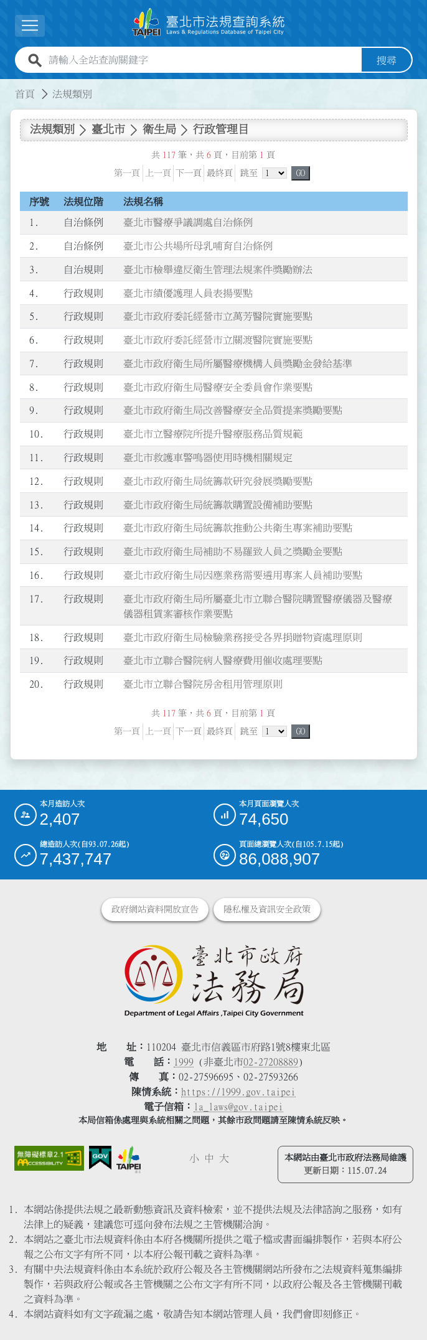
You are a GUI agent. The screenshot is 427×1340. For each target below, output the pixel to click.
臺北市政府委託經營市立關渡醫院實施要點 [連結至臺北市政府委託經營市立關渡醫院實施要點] (217, 340)
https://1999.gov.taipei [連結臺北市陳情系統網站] (238, 1092)
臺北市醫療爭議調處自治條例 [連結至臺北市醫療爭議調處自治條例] (188, 222)
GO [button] (300, 172)
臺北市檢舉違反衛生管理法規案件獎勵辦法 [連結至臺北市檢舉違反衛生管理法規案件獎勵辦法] (217, 269)
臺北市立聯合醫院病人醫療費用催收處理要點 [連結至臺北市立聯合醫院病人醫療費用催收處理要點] (222, 660)
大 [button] (224, 1158)
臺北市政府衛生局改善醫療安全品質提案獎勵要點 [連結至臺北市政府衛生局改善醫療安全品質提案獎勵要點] (232, 410)
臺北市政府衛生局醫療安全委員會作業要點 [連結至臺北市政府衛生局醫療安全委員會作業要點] (217, 386)
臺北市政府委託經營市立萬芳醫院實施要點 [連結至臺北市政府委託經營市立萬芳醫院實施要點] (217, 316)
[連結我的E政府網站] (100, 1158)
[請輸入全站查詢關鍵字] (203, 60)
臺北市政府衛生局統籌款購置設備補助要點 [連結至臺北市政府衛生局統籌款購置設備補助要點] (217, 504)
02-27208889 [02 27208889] (270, 1062)
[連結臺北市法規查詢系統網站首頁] (208, 23)
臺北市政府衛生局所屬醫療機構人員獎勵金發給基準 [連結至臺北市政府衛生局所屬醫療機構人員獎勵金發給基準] (237, 363)
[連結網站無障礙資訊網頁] (49, 1158)
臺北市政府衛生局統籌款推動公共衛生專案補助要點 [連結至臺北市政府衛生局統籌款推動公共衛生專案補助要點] (237, 528)
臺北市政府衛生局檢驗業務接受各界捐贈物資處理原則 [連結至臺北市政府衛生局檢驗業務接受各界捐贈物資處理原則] (242, 637)
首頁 (25, 93)
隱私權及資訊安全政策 (267, 909)
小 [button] (194, 1158)
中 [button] (209, 1158)
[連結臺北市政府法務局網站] (213, 980)
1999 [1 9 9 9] (184, 1062)
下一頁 (189, 172)
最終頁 (220, 172)
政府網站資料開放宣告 (155, 909)
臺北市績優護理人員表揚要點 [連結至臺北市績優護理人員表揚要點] (188, 293)
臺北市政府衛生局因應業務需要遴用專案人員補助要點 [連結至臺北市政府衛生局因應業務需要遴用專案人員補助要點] (242, 574)
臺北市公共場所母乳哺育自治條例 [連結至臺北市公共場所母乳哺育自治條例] (198, 245)
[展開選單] (30, 26)
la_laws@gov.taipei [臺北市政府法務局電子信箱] (238, 1107)
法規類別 (72, 93)
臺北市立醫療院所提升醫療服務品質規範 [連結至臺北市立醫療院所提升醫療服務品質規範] (213, 434)
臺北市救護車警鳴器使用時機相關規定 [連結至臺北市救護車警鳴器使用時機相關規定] (208, 457)
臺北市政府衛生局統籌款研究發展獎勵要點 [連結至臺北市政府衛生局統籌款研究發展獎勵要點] (217, 480)
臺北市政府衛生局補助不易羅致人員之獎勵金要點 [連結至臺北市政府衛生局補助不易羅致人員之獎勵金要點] (232, 551)
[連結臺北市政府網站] (128, 1159)
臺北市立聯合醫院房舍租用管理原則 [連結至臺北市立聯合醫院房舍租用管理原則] (203, 683)
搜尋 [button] (386, 60)
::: (7, 86)
